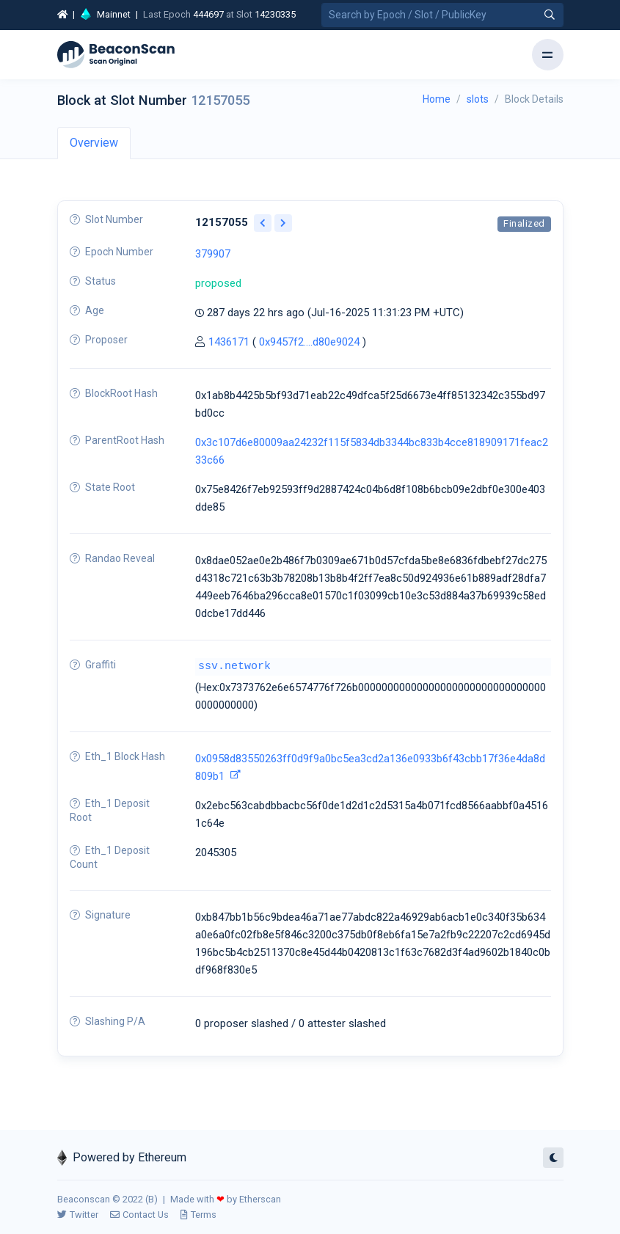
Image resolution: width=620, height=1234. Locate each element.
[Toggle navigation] (548, 54)
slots (478, 99)
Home (437, 99)
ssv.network (234, 666)
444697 (208, 14)
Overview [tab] (94, 143)
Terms (198, 1214)
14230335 (275, 14)
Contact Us (139, 1214)
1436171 (228, 341)
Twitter (77, 1214)
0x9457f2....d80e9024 (309, 341)
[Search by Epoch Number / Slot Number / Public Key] (442, 15)
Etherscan (260, 1199)
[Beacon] (116, 55)
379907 (212, 253)
